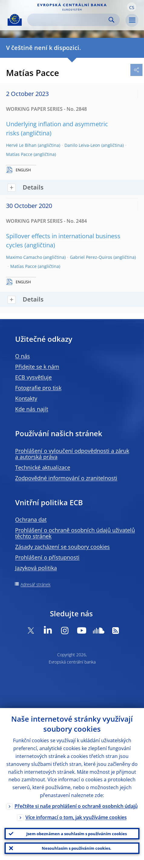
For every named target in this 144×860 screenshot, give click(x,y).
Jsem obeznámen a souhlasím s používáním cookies (76, 833)
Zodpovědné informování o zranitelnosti (66, 478)
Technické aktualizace (42, 467)
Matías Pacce (19, 154)
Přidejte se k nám (37, 366)
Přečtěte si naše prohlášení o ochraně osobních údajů (76, 806)
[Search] (68, 20)
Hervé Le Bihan (21, 145)
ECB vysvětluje (33, 377)
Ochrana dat (31, 519)
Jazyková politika (36, 568)
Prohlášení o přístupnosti (47, 557)
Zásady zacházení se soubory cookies (62, 546)
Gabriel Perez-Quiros (91, 257)
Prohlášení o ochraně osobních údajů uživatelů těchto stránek (75, 533)
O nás (22, 356)
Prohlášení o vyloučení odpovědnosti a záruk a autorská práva (72, 453)
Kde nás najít (31, 409)
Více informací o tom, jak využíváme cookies (76, 817)
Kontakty (26, 398)
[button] (131, 7)
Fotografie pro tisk (38, 387)
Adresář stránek (36, 584)
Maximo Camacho (24, 257)
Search (111, 20)
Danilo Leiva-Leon (82, 145)
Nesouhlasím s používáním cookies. (76, 848)
